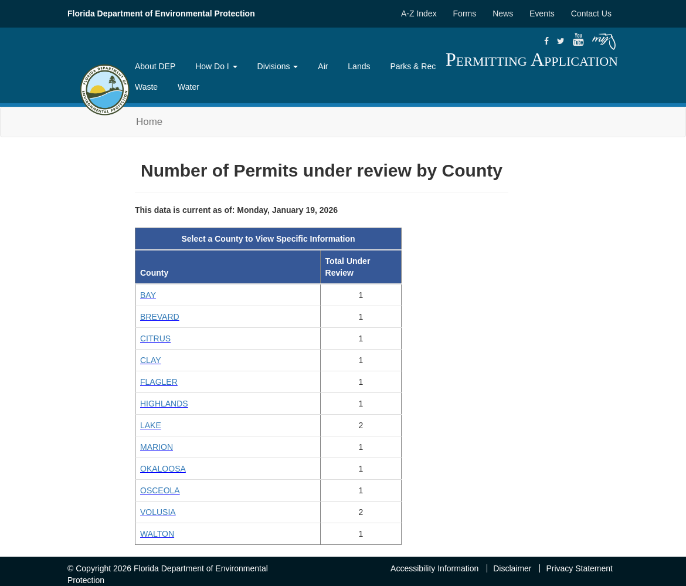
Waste (146, 87)
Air (323, 66)
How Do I (216, 66)
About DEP (155, 66)
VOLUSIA (158, 512)
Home (149, 121)
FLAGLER (159, 382)
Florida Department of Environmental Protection (161, 13)
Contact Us (591, 13)
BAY (148, 295)
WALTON (157, 533)
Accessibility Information (434, 568)
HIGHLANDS (164, 403)
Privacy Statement (579, 568)
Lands (359, 66)
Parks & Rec (413, 66)
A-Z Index (419, 13)
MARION (156, 447)
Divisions (277, 66)
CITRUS (155, 338)
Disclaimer (512, 568)
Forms (465, 13)
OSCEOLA (160, 490)
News (503, 13)
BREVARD (159, 316)
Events (542, 13)
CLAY (150, 360)
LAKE (150, 425)
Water (188, 87)
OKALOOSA (163, 468)
